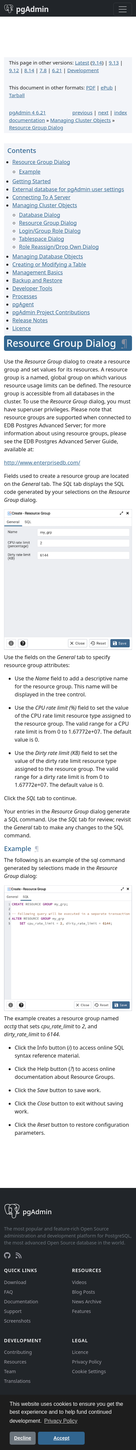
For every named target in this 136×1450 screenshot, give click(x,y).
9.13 (114, 62)
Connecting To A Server (41, 197)
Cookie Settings (89, 1371)
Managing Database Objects (47, 256)
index (120, 112)
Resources (15, 1362)
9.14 (97, 62)
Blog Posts (83, 1292)
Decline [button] (22, 1438)
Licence (21, 328)
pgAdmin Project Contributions (51, 312)
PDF (90, 87)
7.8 (43, 70)
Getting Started (31, 181)
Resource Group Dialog (36, 127)
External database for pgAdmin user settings (68, 189)
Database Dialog (39, 214)
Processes (24, 296)
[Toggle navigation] (122, 9)
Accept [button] (61, 1438)
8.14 (29, 70)
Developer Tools (32, 288)
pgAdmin (26, 9)
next (103, 112)
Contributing (18, 1352)
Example (29, 171)
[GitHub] (7, 1255)
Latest (82, 62)
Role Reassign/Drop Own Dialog (59, 246)
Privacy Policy (86, 1362)
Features (81, 1311)
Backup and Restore (37, 280)
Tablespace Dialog (41, 238)
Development (83, 70)
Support (13, 1311)
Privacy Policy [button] (61, 1421)
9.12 (14, 70)
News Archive (86, 1301)
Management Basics (37, 272)
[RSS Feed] (19, 1255)
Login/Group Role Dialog (50, 230)
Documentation (21, 1301)
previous (82, 112)
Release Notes (30, 320)
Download (15, 1282)
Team (10, 1371)
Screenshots (17, 1321)
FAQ (8, 1292)
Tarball (17, 95)
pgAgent (23, 304)
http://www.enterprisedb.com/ (42, 462)
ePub (107, 87)
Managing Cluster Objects (80, 120)
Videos (79, 1282)
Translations (17, 1381)
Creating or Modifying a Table (49, 264)
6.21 (57, 70)
